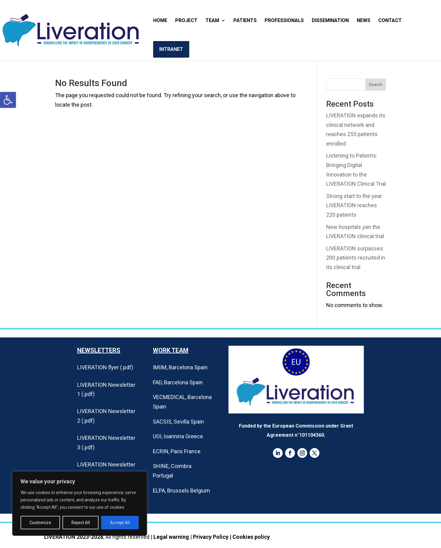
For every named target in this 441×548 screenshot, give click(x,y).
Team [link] (212, 20)
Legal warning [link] (171, 537)
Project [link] (186, 20)
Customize (40, 522)
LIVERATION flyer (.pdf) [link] (105, 367)
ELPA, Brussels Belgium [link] (181, 490)
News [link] (363, 20)
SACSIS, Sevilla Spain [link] (178, 421)
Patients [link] (245, 20)
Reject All (80, 522)
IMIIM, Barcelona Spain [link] (180, 367)
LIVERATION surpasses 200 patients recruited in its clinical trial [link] (355, 257)
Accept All (120, 522)
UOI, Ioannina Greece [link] (178, 436)
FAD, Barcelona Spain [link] (178, 382)
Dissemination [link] (330, 20)
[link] (8, 100)
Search (376, 84)
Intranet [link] (171, 49)
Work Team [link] (170, 350)
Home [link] (160, 20)
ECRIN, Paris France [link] (177, 451)
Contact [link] (390, 20)
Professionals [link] (284, 20)
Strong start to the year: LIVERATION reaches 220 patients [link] (354, 205)
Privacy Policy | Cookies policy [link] (231, 537)
